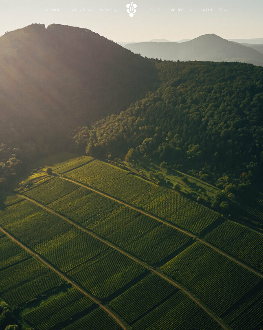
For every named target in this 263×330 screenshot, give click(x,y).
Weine (106, 10)
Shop (155, 10)
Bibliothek (180, 10)
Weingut (54, 10)
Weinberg (81, 10)
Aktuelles (211, 10)
